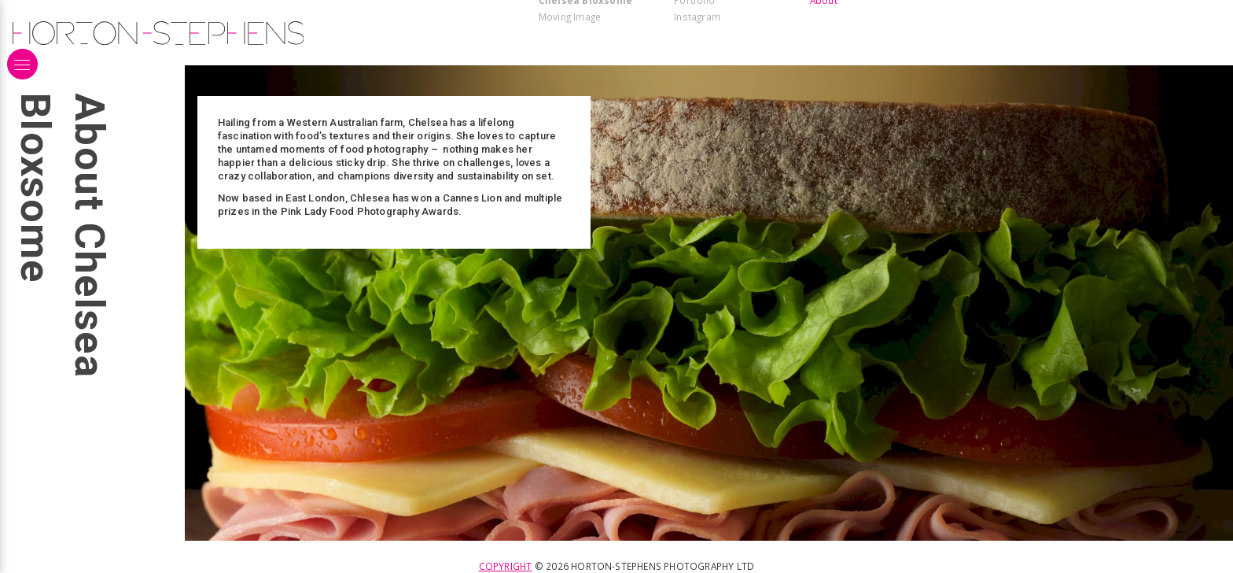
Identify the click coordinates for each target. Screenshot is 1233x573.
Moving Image (570, 16)
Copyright (505, 566)
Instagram (697, 16)
